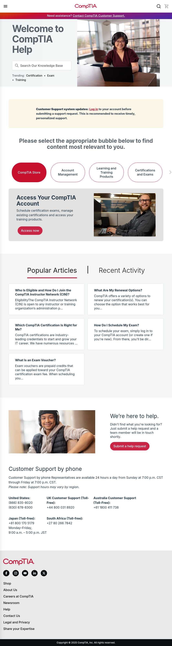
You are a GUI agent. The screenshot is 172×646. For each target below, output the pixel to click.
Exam (50, 75)
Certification (34, 75)
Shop (7, 583)
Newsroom (11, 603)
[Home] (86, 6)
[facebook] (6, 573)
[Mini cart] (166, 6)
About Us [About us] (10, 590)
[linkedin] (34, 573)
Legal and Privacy (16, 622)
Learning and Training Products (106, 172)
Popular (52, 270)
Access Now (30, 230)
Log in (93, 109)
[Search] (158, 6)
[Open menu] (5, 6)
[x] (44, 573)
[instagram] (16, 573)
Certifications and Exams (145, 172)
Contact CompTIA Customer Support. (99, 15)
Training (20, 79)
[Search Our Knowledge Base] (41, 65)
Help (6, 609)
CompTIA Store (29, 172)
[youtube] (25, 573)
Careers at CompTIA (18, 596)
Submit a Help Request (129, 446)
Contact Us (11, 616)
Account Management (68, 172)
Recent (122, 270)
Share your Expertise (18, 629)
